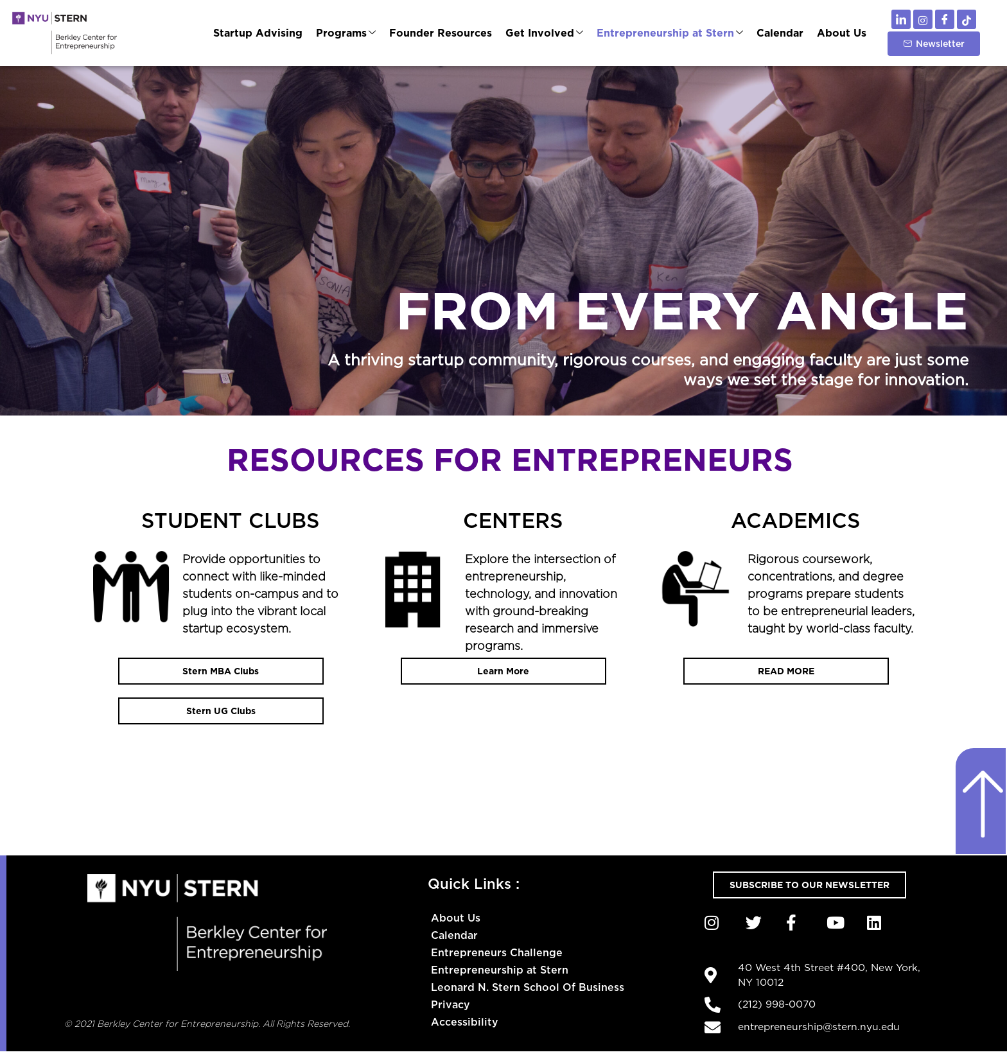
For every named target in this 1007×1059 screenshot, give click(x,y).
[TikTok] (966, 19)
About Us (841, 33)
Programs (349, 33)
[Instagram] (923, 19)
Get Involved (546, 33)
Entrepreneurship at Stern (671, 33)
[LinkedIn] (901, 19)
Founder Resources (443, 33)
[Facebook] (944, 19)
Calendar (780, 33)
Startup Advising (261, 33)
